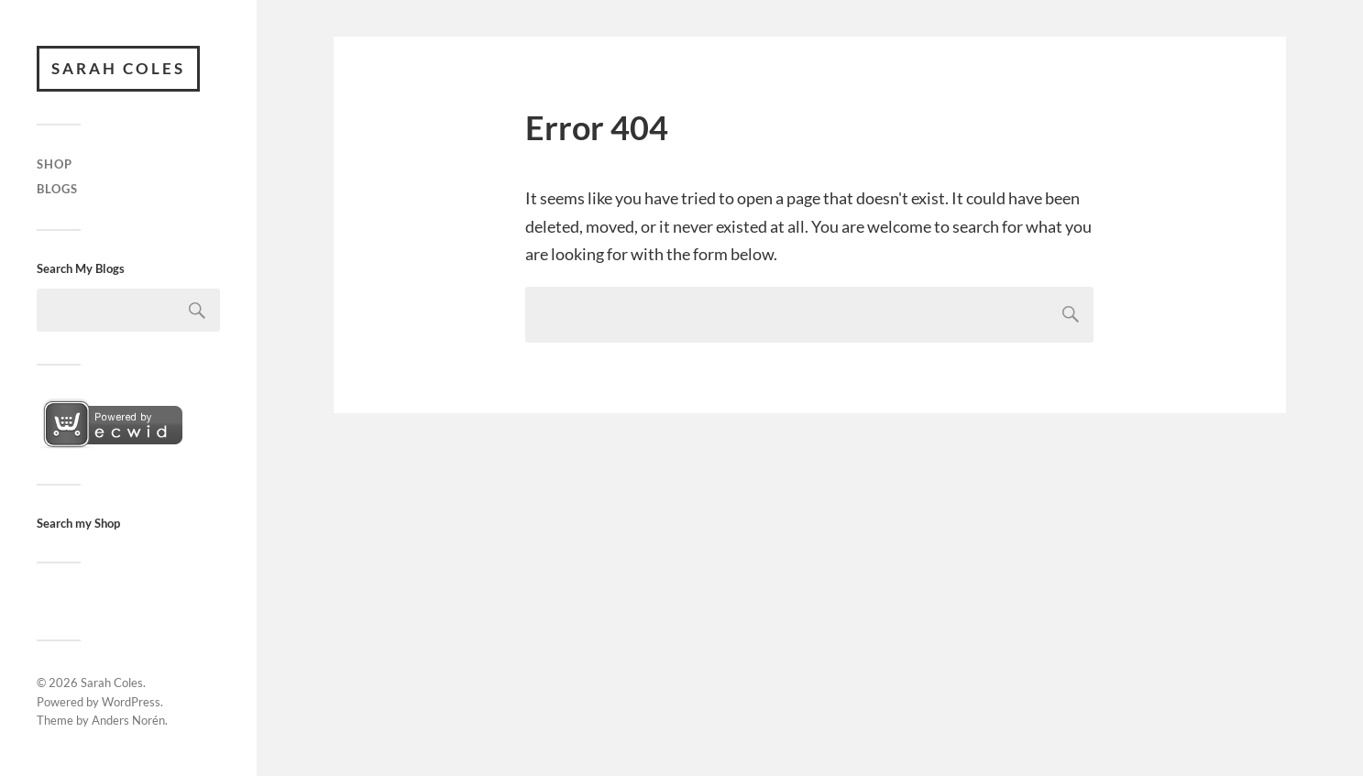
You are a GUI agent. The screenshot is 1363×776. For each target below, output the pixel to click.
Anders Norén (128, 720)
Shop (54, 164)
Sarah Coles (118, 68)
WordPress (131, 701)
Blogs (57, 188)
